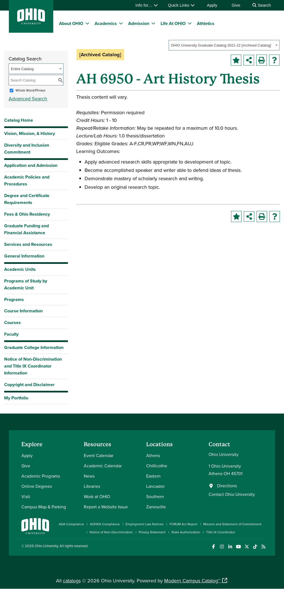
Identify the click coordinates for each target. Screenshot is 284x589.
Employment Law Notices (145, 524)
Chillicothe (156, 466)
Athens (153, 455)
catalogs (72, 580)
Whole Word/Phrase (30, 90)
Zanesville (156, 507)
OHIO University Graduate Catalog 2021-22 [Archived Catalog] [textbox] (221, 45)
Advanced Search (28, 98)
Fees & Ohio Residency (27, 214)
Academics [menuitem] (106, 23)
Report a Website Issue (106, 507)
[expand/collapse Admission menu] (153, 23)
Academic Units (20, 269)
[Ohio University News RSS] (263, 546)
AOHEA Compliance (105, 524)
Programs (14, 299)
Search (261, 5)
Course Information (23, 311)
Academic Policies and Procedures (26, 180)
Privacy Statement (152, 532)
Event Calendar (98, 455)
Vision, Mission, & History (29, 133)
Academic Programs (40, 476)
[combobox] (224, 45)
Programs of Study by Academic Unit (25, 284)
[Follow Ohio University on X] (246, 546)
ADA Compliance (71, 524)
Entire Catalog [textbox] (22, 69)
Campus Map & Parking (43, 507)
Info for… (146, 5)
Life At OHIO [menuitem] (173, 23)
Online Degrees (36, 486)
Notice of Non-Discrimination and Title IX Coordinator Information (33, 366)
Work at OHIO (97, 496)
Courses (12, 322)
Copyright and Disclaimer (29, 384)
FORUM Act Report (183, 524)
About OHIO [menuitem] (71, 23)
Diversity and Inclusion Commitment (26, 148)
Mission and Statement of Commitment (232, 524)
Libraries (92, 486)
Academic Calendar (103, 466)
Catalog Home (18, 120)
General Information (24, 256)
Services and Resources (28, 244)
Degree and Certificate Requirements (26, 199)
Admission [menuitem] (138, 23)
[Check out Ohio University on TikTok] (255, 546)
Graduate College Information (34, 348)
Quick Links (181, 5)
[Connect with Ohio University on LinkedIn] (230, 546)
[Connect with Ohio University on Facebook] (213, 546)
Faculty (11, 334)
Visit (25, 496)
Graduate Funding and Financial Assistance (26, 229)
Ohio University (46, 545)
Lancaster (155, 486)
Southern (155, 496)
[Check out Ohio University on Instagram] (221, 546)
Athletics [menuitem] (205, 23)
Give (236, 5)
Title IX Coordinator (220, 532)
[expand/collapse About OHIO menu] (87, 23)
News (89, 476)
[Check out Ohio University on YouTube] (238, 546)
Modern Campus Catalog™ (192, 580)
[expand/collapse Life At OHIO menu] (190, 23)
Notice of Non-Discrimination (111, 532)
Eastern (153, 476)
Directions (227, 486)
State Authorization (185, 532)
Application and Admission (30, 165)
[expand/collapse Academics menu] (121, 23)
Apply (212, 5)
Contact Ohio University (232, 494)
